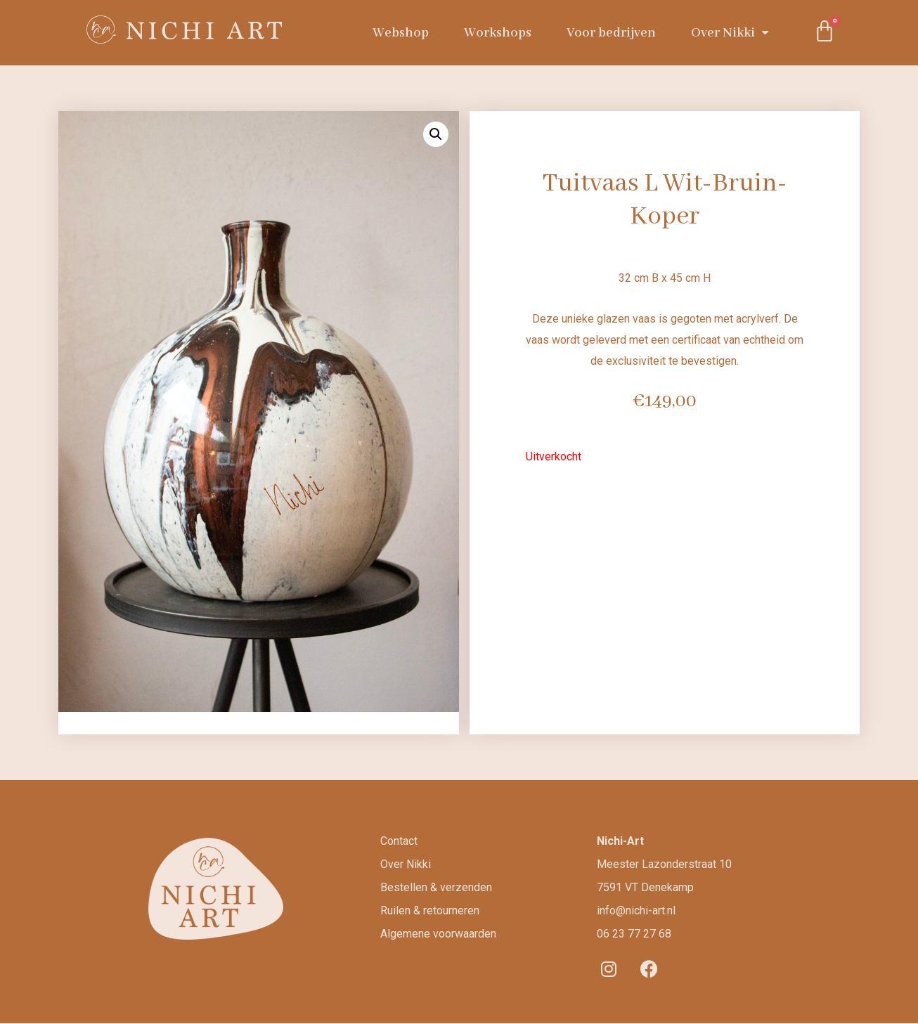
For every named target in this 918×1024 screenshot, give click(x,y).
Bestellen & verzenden (436, 887)
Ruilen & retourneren (429, 910)
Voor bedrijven (611, 33)
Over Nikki (729, 33)
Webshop (401, 33)
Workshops (497, 33)
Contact (399, 841)
